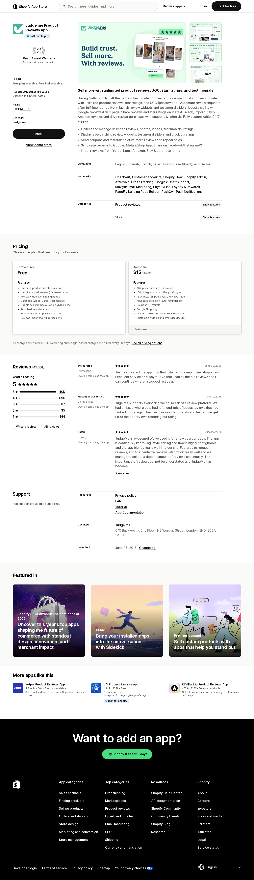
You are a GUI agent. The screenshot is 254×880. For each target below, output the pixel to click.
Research (158, 832)
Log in (202, 6)
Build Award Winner (39, 58)
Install (39, 134)
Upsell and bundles (119, 816)
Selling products (71, 808)
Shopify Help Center (166, 793)
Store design (68, 824)
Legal (201, 840)
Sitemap (103, 868)
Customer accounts (146, 177)
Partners (203, 824)
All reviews (52, 426)
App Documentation (130, 512)
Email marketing (117, 824)
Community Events (165, 816)
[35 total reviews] (63, 410)
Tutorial (121, 507)
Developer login (25, 868)
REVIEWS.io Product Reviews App (205, 684)
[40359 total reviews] (62, 392)
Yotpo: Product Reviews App (45, 684)
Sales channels (70, 793)
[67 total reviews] (63, 404)
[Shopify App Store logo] (30, 6)
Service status (208, 847)
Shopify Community (166, 808)
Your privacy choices (130, 868)
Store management (73, 840)
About (202, 793)
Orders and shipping (74, 816)
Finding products (71, 801)
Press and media (209, 816)
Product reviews (127, 204)
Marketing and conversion (78, 832)
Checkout (122, 177)
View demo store (39, 145)
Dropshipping (115, 793)
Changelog (147, 548)
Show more (122, 473)
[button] (49, 690)
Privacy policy (125, 495)
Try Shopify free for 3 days (127, 754)
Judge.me (20, 122)
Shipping (111, 840)
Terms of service (54, 868)
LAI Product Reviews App (121, 684)
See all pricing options (147, 343)
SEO (118, 217)
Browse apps (174, 6)
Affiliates (204, 832)
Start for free (226, 6)
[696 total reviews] (62, 398)
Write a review (26, 426)
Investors (204, 808)
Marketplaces (115, 801)
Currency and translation (123, 847)
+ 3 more (205, 74)
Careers (203, 801)
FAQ (118, 501)
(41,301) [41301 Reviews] (25, 109)
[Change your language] (223, 867)
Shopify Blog (160, 824)
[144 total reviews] (62, 417)
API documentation (165, 801)
